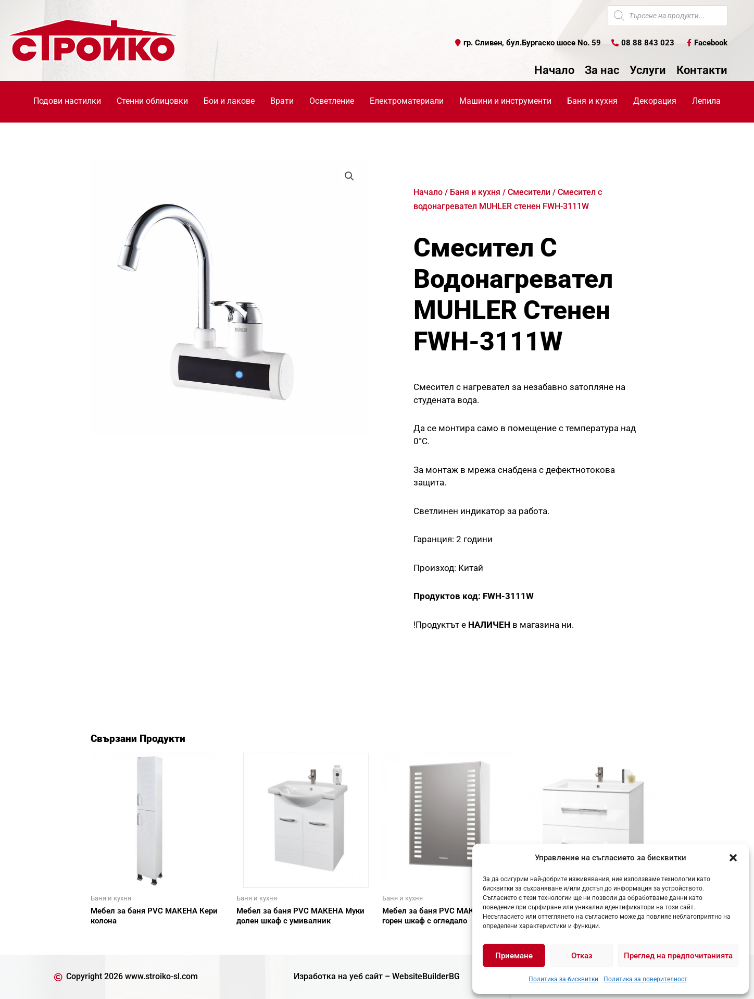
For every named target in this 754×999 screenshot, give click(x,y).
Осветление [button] (331, 101)
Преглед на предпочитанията (678, 955)
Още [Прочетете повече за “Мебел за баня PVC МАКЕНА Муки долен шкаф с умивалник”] (257, 939)
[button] (733, 857)
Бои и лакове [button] (229, 101)
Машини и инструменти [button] (505, 101)
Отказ (582, 955)
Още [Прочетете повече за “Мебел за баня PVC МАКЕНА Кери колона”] (111, 939)
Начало (554, 70)
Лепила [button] (706, 101)
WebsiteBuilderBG (426, 976)
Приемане (514, 955)
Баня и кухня (475, 192)
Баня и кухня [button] (592, 101)
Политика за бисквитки (563, 979)
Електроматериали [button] (407, 101)
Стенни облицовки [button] (152, 101)
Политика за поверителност (645, 979)
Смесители (529, 192)
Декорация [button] (654, 101)
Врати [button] (282, 101)
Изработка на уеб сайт (338, 976)
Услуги (648, 70)
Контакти (701, 70)
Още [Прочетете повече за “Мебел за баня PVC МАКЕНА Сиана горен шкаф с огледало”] (403, 939)
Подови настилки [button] (67, 101)
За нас (602, 70)
